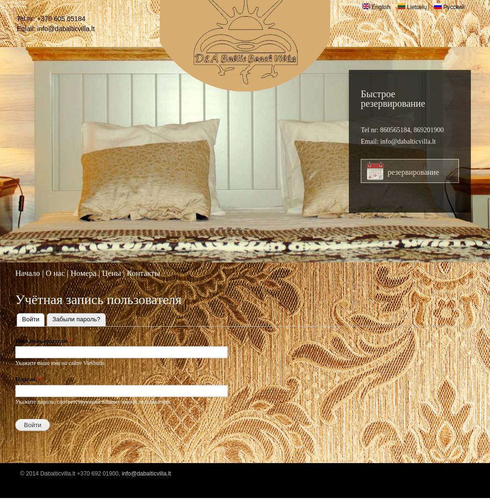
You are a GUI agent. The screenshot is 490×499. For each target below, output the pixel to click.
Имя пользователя (43, 340)
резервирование (413, 172)
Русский (449, 7)
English (376, 7)
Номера (83, 273)
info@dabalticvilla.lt (66, 29)
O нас (55, 273)
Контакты (143, 273)
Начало (27, 273)
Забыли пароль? (76, 319)
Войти (33, 318)
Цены (111, 273)
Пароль (28, 379)
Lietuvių (412, 7)
